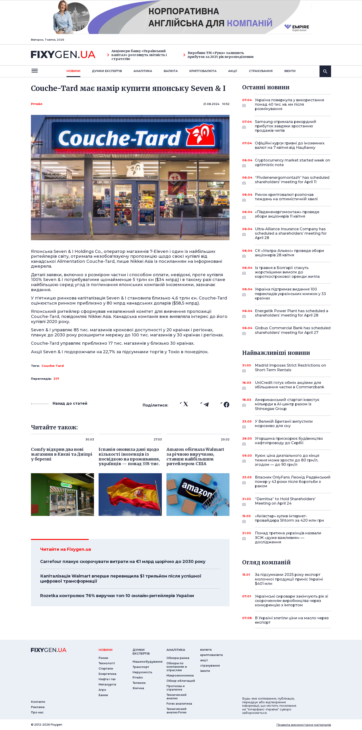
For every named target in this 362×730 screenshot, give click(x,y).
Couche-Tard (53, 366)
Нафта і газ (107, 679)
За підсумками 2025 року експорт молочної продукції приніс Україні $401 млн (289, 579)
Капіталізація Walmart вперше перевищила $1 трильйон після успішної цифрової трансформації (120, 579)
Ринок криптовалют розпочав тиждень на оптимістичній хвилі (286, 197)
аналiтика (175, 650)
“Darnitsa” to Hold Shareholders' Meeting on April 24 (286, 501)
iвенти (290, 71)
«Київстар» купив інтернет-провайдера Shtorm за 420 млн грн (289, 518)
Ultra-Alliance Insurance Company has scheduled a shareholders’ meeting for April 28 (291, 233)
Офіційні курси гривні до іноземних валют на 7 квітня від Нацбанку (290, 145)
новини (73, 71)
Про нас (37, 712)
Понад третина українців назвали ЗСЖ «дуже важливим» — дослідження (288, 537)
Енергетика (107, 674)
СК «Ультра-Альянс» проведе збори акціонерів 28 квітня (289, 253)
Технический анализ (176, 696)
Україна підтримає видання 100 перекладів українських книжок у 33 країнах (290, 293)
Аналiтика (142, 71)
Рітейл (36, 104)
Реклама (38, 707)
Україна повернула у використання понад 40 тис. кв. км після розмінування (289, 104)
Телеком (139, 683)
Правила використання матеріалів (303, 725)
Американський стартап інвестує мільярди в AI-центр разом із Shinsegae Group (287, 404)
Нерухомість (142, 672)
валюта (171, 71)
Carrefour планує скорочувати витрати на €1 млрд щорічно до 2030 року (122, 561)
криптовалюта (203, 71)
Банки (103, 695)
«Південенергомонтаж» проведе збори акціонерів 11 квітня (287, 214)
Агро (102, 689)
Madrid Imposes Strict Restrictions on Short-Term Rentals (290, 368)
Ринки (103, 658)
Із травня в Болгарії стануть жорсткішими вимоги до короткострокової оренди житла (287, 272)
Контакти (38, 701)
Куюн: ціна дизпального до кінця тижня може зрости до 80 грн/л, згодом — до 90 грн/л (287, 460)
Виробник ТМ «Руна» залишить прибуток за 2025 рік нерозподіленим (218, 55)
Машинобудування (148, 661)
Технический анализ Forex (176, 710)
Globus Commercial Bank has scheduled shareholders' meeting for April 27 (293, 330)
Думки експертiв (107, 71)
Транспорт (141, 667)
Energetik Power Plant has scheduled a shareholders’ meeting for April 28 (291, 313)
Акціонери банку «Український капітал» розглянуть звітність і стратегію (137, 55)
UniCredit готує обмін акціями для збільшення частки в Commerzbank (289, 385)
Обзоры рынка (177, 658)
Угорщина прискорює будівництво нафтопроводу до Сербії (289, 441)
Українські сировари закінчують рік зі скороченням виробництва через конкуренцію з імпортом (291, 600)
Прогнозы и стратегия (175, 687)
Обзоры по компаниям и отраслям (176, 666)
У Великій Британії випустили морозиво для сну (286, 424)
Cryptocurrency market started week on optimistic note (292, 163)
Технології (107, 663)
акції (232, 71)
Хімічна (138, 688)
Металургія (107, 684)
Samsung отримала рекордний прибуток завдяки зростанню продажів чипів (286, 126)
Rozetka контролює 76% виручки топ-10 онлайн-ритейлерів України (117, 595)
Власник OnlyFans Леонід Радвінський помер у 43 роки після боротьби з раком (293, 481)
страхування (261, 71)
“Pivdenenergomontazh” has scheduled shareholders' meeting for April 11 (292, 180)
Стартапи (106, 668)
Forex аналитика (179, 703)
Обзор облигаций (180, 680)
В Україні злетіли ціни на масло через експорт (292, 620)
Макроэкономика (180, 675)
